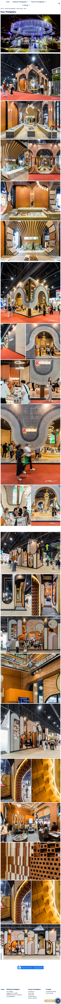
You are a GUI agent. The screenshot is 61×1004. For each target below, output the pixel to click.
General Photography (10, 8)
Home (2, 8)
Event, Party (19, 8)
